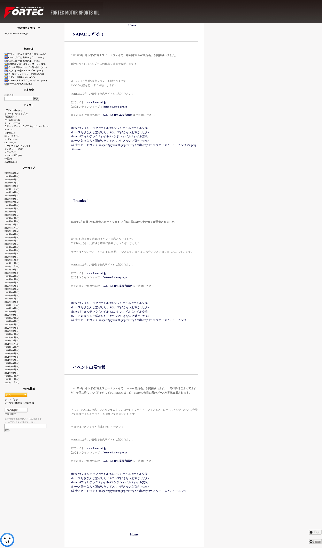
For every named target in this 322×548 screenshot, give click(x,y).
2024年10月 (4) (12, 231)
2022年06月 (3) (12, 321)
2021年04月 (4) (12, 366)
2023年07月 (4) (12, 279)
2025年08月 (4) (12, 199)
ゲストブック (11, 399)
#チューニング (177, 145)
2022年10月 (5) (12, 308)
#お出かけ (141, 145)
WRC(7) (9, 129)
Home (132, 25)
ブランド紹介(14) (13, 110)
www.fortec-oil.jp (96, 448)
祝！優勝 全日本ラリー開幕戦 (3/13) (24, 74)
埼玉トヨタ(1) (11, 136)
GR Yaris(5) (10, 142)
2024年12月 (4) (12, 224)
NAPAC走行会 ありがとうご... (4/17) (24, 57)
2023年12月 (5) (12, 263)
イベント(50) (11, 139)
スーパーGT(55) (13, 123)
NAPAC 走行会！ (88, 34)
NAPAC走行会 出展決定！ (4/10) (22, 60)
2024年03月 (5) (12, 253)
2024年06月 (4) (12, 244)
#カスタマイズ (157, 145)
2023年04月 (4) (12, 289)
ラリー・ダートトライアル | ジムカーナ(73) (26, 126)
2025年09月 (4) (12, 195)
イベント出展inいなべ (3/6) (20, 77)
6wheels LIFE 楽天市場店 (117, 115)
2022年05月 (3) (12, 324)
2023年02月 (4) (12, 295)
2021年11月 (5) (12, 344)
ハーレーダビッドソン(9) (17, 145)
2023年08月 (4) (12, 276)
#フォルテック (88, 128)
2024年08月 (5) (12, 237)
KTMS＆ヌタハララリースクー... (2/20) (26, 80)
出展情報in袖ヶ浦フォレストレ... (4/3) (25, 64)
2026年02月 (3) (12, 179)
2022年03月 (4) (12, 331)
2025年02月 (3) (12, 218)
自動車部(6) (10, 133)
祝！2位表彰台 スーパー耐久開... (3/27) (26, 67)
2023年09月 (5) (12, 273)
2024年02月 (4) (12, 257)
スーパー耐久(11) (13, 155)
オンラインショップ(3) (16, 113)
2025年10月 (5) (12, 192)
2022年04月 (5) (12, 328)
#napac (103, 145)
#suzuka (77, 149)
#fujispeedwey (125, 145)
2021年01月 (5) (12, 376)
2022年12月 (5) (12, 302)
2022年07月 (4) (12, 318)
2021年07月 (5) (12, 357)
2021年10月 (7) (12, 347)
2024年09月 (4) (12, 234)
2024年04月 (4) (12, 250)
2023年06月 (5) (12, 282)
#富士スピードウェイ (84, 145)
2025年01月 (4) (12, 221)
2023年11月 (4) (12, 266)
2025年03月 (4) (12, 215)
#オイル (104, 128)
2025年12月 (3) (12, 186)
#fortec (75, 128)
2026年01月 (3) (12, 182)
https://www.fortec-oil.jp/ (16, 33)
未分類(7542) (11, 162)
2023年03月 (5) (12, 292)
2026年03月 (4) (12, 176)
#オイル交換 (140, 128)
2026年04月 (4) (12, 173)
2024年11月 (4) (12, 228)
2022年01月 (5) (12, 337)
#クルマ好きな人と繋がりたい (129, 132)
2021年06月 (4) (12, 360)
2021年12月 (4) (12, 340)
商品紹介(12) (11, 116)
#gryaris (112, 145)
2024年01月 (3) (12, 260)
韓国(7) (8, 158)
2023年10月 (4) (12, 269)
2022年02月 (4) (12, 334)
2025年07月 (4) (12, 202)
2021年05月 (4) (12, 363)
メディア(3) (10, 152)
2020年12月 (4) (12, 379)
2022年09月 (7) (12, 311)
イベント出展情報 (89, 367)
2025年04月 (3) (12, 211)
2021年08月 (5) (12, 353)
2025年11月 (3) (12, 189)
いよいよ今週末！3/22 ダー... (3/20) (24, 70)
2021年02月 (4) (12, 373)
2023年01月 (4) (12, 298)
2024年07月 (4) (12, 240)
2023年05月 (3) (12, 286)
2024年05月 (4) (12, 247)
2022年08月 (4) (12, 315)
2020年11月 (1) (12, 382)
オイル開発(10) (12, 120)
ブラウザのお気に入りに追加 (19, 403)
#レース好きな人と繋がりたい (90, 132)
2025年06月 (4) (12, 205)
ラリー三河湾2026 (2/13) (18, 83)
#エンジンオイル (120, 128)
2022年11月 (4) (12, 305)
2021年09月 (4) (12, 350)
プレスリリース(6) (14, 149)
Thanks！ (81, 200)
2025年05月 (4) (12, 208)
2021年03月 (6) (12, 369)
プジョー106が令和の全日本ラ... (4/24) (25, 54)
